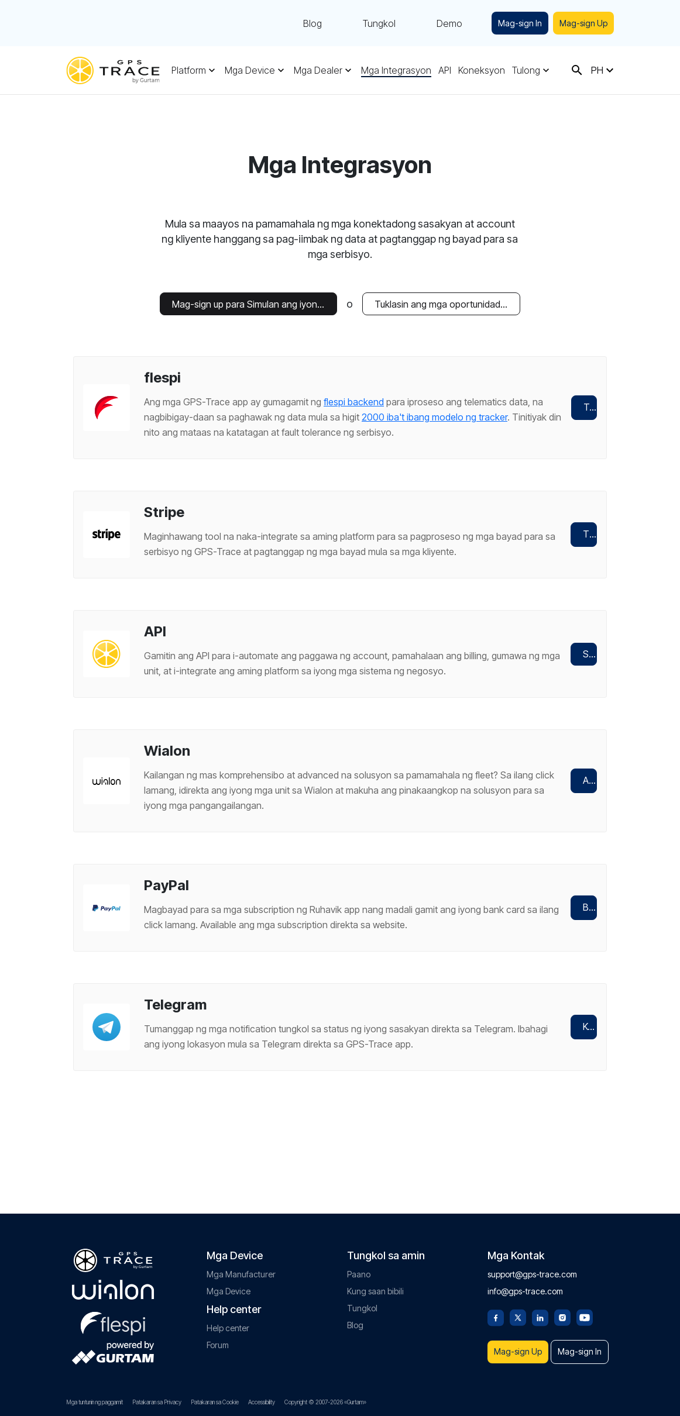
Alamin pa (538, 826)
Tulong (526, 70)
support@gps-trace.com (532, 1239)
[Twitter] (518, 1281)
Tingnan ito (538, 557)
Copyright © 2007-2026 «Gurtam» (325, 1401)
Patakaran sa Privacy (156, 1401)
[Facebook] (495, 1281)
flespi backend (354, 402)
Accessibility (261, 1401)
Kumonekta (538, 1095)
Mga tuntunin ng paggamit (94, 1401)
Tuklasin (538, 415)
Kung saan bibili (375, 1256)
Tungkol (372, 23)
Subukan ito (538, 692)
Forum (218, 1310)
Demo (442, 23)
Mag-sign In (515, 23)
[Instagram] (562, 1281)
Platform (188, 70)
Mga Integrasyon (396, 70)
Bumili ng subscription (544, 961)
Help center (228, 1293)
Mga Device (250, 70)
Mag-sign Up (582, 23)
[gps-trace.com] (113, 70)
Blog (305, 23)
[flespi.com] (113, 1286)
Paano (358, 1239)
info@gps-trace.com (525, 1256)
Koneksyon (481, 70)
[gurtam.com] (113, 1254)
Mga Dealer (318, 70)
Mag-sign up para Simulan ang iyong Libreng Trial (254, 304)
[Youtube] (584, 1281)
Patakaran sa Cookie (215, 1401)
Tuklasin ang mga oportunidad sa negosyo (447, 304)
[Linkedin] (540, 1281)
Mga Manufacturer (241, 1239)
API (444, 70)
